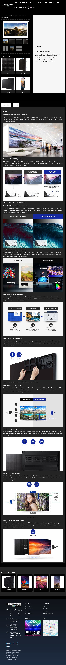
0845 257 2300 (19, 613)
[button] (33, 2)
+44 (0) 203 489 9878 (21, 7)
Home (16, 2)
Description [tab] (6, 105)
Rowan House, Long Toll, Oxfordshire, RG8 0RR (15, 635)
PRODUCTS (38, 2)
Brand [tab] (16, 105)
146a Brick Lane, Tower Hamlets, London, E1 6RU (14, 627)
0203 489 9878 (11, 613)
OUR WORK (45, 2)
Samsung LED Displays (45, 51)
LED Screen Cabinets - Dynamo (12, 15)
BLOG (50, 2)
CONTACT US (56, 2)
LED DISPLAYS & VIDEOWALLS (27, 2)
